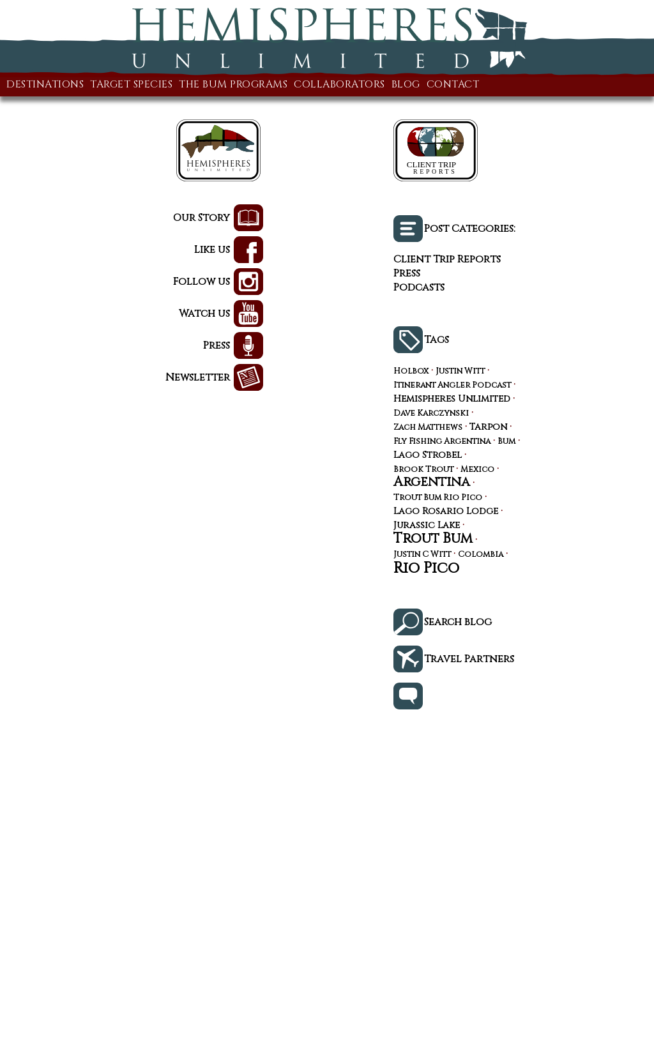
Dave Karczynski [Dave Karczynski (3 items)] (431, 414)
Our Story (201, 218)
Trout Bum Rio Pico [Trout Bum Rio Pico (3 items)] (437, 498)
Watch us (204, 313)
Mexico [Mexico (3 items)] (477, 470)
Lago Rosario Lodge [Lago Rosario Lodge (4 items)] (445, 512)
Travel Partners (469, 659)
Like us (212, 250)
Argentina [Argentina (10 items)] (431, 482)
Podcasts (419, 287)
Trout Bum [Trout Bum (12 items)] (433, 539)
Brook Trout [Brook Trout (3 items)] (423, 470)
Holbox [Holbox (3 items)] (411, 372)
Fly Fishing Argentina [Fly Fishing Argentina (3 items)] (441, 442)
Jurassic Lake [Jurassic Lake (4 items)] (426, 526)
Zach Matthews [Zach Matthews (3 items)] (427, 428)
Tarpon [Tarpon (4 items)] (488, 427)
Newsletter (197, 377)
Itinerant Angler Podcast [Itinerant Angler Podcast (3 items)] (452, 386)
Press (216, 345)
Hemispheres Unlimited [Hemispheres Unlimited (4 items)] (451, 399)
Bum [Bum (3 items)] (506, 442)
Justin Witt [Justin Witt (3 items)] (460, 372)
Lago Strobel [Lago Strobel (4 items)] (427, 455)
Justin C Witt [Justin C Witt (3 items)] (422, 555)
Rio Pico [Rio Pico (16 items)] (426, 568)
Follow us (201, 281)
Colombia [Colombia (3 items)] (480, 555)
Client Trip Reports (447, 259)
